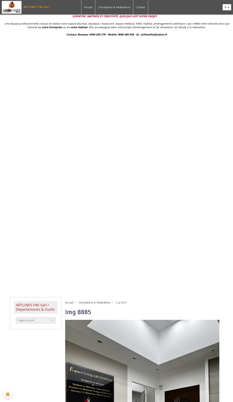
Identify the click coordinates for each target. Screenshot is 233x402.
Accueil (88, 7)
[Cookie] (8, 394)
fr (225, 7)
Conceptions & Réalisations (114, 7)
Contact (140, 7)
